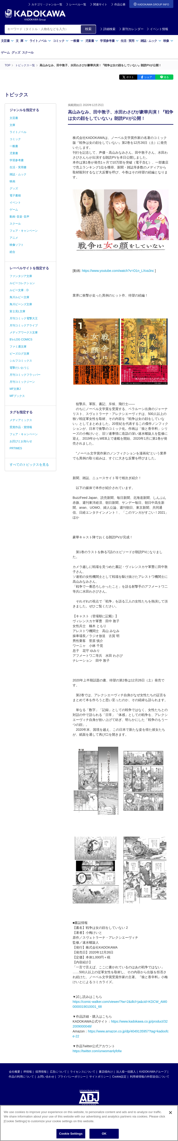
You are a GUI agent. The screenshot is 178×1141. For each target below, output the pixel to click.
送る (166, 77)
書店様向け (106, 1071)
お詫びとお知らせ (21, 441)
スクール (27, 52)
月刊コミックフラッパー (25, 374)
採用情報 (41, 1071)
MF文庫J (15, 389)
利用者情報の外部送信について (149, 1076)
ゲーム (5, 52)
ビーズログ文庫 (19, 353)
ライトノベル (40, 41)
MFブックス (17, 396)
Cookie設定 (119, 1076)
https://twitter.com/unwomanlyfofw (97, 1051)
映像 (168, 41)
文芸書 (7, 41)
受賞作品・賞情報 (21, 427)
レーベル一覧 (77, 4)
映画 (12, 181)
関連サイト (100, 4)
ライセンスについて (82, 1071)
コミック (61, 41)
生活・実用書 (18, 167)
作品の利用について (21, 1076)
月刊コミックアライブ (24, 325)
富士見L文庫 (17, 311)
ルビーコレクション (22, 283)
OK (104, 1134)
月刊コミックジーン (22, 381)
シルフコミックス (21, 360)
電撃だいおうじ (19, 367)
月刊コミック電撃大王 (24, 318)
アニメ (14, 237)
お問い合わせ (45, 1076)
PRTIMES (16, 448)
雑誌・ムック (18, 174)
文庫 (12, 125)
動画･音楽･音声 (19, 216)
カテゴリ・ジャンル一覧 (46, 4)
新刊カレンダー (131, 29)
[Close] (170, 1113)
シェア (148, 77)
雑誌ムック (151, 41)
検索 (88, 29)
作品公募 (120, 4)
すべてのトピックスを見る (29, 464)
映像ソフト (17, 244)
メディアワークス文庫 (24, 332)
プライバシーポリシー (72, 1076)
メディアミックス (21, 420)
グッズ (15, 52)
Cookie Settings (70, 1134)
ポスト (130, 77)
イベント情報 (157, 29)
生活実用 (130, 41)
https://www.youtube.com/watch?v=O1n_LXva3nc (118, 271)
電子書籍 (15, 195)
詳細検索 (107, 29)
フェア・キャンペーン (24, 230)
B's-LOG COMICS (21, 339)
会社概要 (14, 1071)
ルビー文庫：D (19, 290)
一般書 (76, 41)
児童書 (91, 41)
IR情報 (27, 1071)
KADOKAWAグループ (153, 1071)
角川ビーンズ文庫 (21, 304)
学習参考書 (109, 41)
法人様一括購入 (126, 1071)
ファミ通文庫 (18, 346)
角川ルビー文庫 (19, 297)
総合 (12, 252)
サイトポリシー (99, 1076)
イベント (15, 202)
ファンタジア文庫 (21, 276)
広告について (58, 1071)
